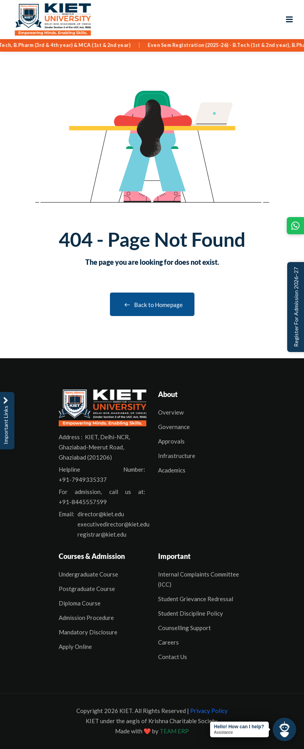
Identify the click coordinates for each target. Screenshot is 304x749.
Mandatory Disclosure (88, 632)
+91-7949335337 (83, 479)
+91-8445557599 (83, 501)
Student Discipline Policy (190, 613)
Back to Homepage (152, 304)
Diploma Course (80, 603)
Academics (171, 470)
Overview (170, 412)
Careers (168, 642)
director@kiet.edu (100, 513)
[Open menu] (289, 19)
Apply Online (75, 646)
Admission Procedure (86, 617)
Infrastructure (176, 455)
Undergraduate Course (88, 574)
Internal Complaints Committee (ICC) (198, 579)
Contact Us (172, 656)
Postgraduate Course (87, 588)
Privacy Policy (209, 710)
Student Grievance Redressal (195, 598)
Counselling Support (184, 627)
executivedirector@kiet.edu (113, 524)
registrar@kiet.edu (101, 534)
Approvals (171, 441)
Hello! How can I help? (239, 726)
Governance (174, 426)
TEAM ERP (174, 731)
